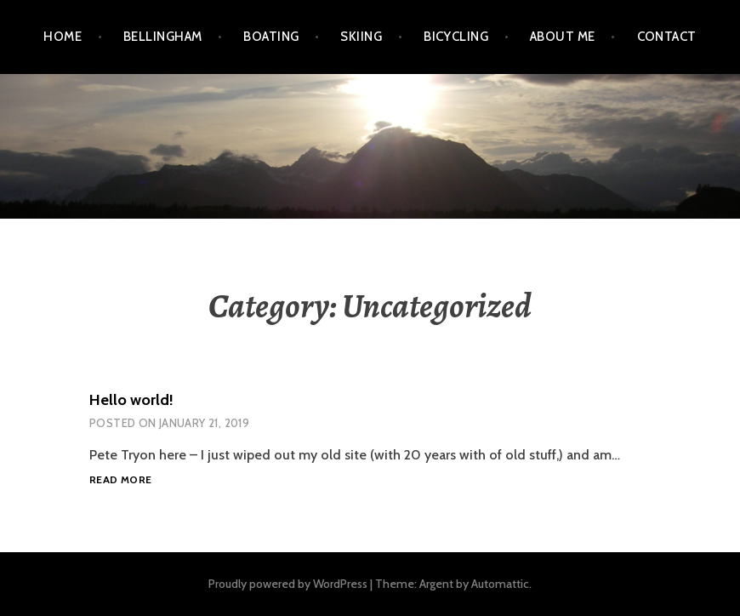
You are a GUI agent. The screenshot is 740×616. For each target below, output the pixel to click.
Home (62, 36)
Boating (271, 36)
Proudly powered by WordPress (287, 583)
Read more (120, 480)
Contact (667, 36)
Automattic (500, 583)
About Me (562, 36)
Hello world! (131, 400)
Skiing (361, 36)
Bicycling (456, 36)
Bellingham (162, 36)
